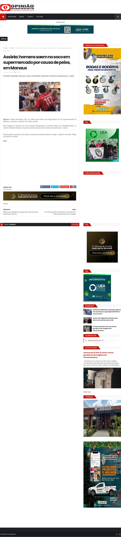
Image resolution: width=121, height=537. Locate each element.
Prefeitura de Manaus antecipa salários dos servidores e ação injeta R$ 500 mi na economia (107, 312)
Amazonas (12, 17)
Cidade (30, 17)
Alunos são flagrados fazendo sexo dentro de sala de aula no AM (105, 319)
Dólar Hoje (87, 392)
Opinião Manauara (94, 340)
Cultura (39, 17)
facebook (75, 224)
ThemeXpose (11, 534)
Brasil (21, 17)
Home (5, 48)
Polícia (11, 48)
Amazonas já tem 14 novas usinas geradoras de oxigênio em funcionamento (104, 328)
